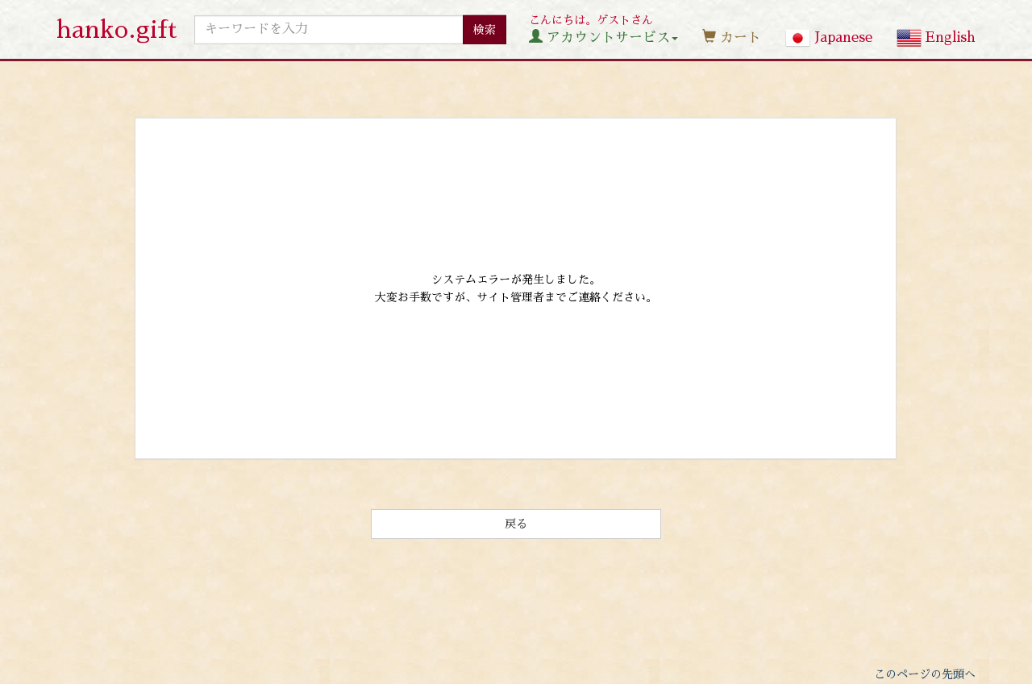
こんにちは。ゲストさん (603, 29)
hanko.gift (116, 30)
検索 (484, 29)
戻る (516, 523)
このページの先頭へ (925, 674)
